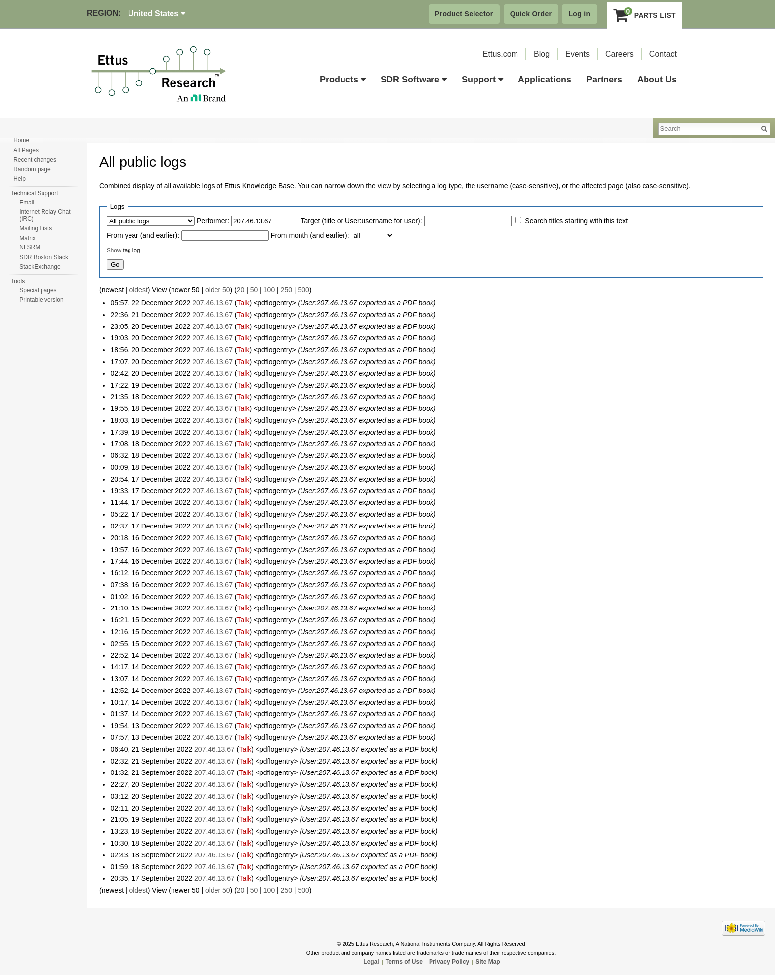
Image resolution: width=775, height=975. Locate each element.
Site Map (487, 961)
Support (482, 79)
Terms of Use (404, 961)
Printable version (41, 299)
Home (21, 140)
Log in (579, 14)
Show (114, 250)
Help (19, 178)
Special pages (37, 290)
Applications (544, 79)
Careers (619, 54)
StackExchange (39, 266)
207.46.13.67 (212, 303)
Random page (31, 169)
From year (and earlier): (143, 235)
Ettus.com (500, 54)
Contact (663, 54)
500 (303, 290)
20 (241, 290)
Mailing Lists (35, 228)
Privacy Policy (449, 961)
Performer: (213, 221)
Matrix (27, 238)
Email (26, 202)
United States (156, 13)
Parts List (644, 15)
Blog (542, 54)
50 (254, 290)
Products (343, 79)
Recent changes (34, 159)
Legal (371, 961)
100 (269, 290)
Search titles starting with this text (576, 221)
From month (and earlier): (310, 235)
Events (577, 54)
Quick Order (531, 14)
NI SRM (29, 247)
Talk (243, 303)
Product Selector (464, 14)
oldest (138, 290)
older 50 (217, 290)
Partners (604, 79)
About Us (657, 79)
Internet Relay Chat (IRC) (44, 215)
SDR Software (414, 79)
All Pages (26, 150)
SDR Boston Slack (43, 257)
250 (286, 290)
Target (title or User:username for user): (361, 221)
